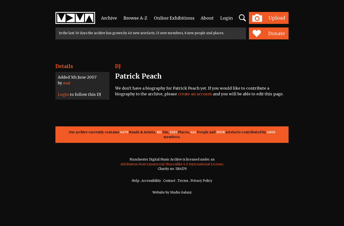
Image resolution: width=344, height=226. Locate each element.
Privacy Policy (201, 181)
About (207, 18)
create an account (195, 93)
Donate (269, 33)
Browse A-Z (135, 18)
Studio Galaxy (181, 192)
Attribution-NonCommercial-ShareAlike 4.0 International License (171, 164)
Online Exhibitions (174, 18)
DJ (118, 66)
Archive (109, 18)
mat (66, 83)
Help (135, 181)
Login (226, 18)
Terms (182, 181)
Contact (169, 181)
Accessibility (151, 181)
